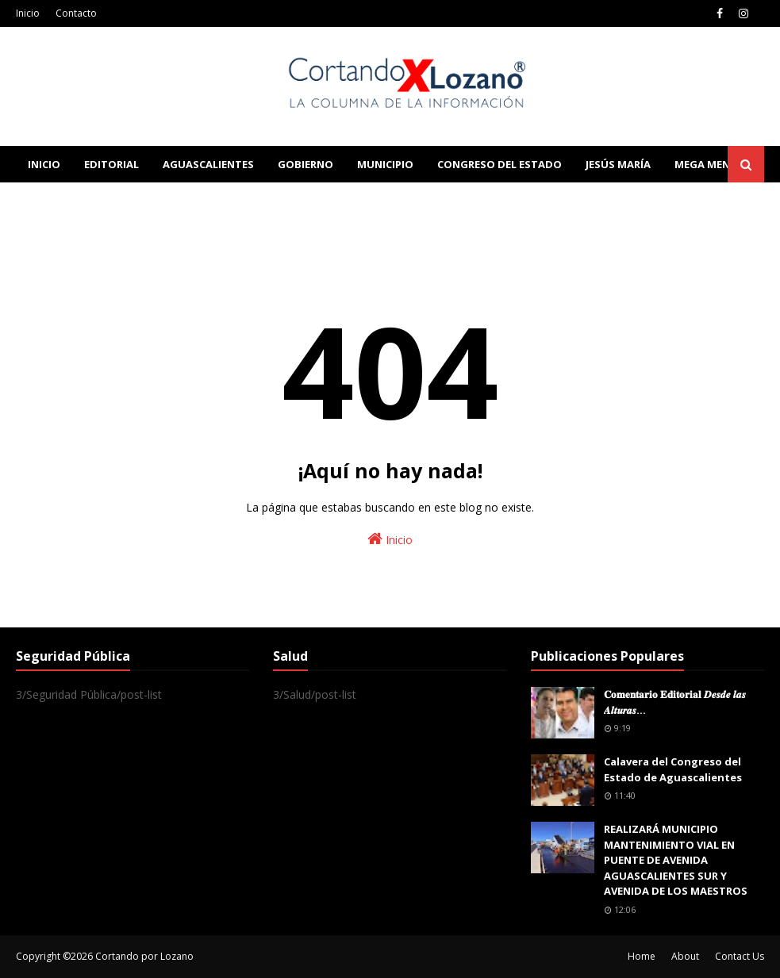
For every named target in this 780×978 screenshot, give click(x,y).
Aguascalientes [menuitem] (208, 164)
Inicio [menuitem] (44, 164)
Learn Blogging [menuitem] (73, 201)
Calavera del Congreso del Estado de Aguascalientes (673, 769)
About (685, 956)
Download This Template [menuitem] (346, 201)
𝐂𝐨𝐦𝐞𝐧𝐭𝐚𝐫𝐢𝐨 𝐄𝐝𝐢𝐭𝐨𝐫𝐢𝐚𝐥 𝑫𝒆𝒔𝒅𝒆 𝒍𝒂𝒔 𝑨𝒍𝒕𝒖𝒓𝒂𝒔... (675, 702)
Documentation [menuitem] (190, 201)
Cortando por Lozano (144, 956)
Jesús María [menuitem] (618, 164)
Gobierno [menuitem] (305, 164)
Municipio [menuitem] (385, 164)
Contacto (76, 13)
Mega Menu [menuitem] (706, 164)
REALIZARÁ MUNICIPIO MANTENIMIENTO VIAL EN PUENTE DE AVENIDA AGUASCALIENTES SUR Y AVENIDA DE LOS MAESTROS (675, 860)
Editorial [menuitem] (111, 164)
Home (641, 956)
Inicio (28, 13)
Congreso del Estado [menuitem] (499, 164)
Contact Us (739, 956)
